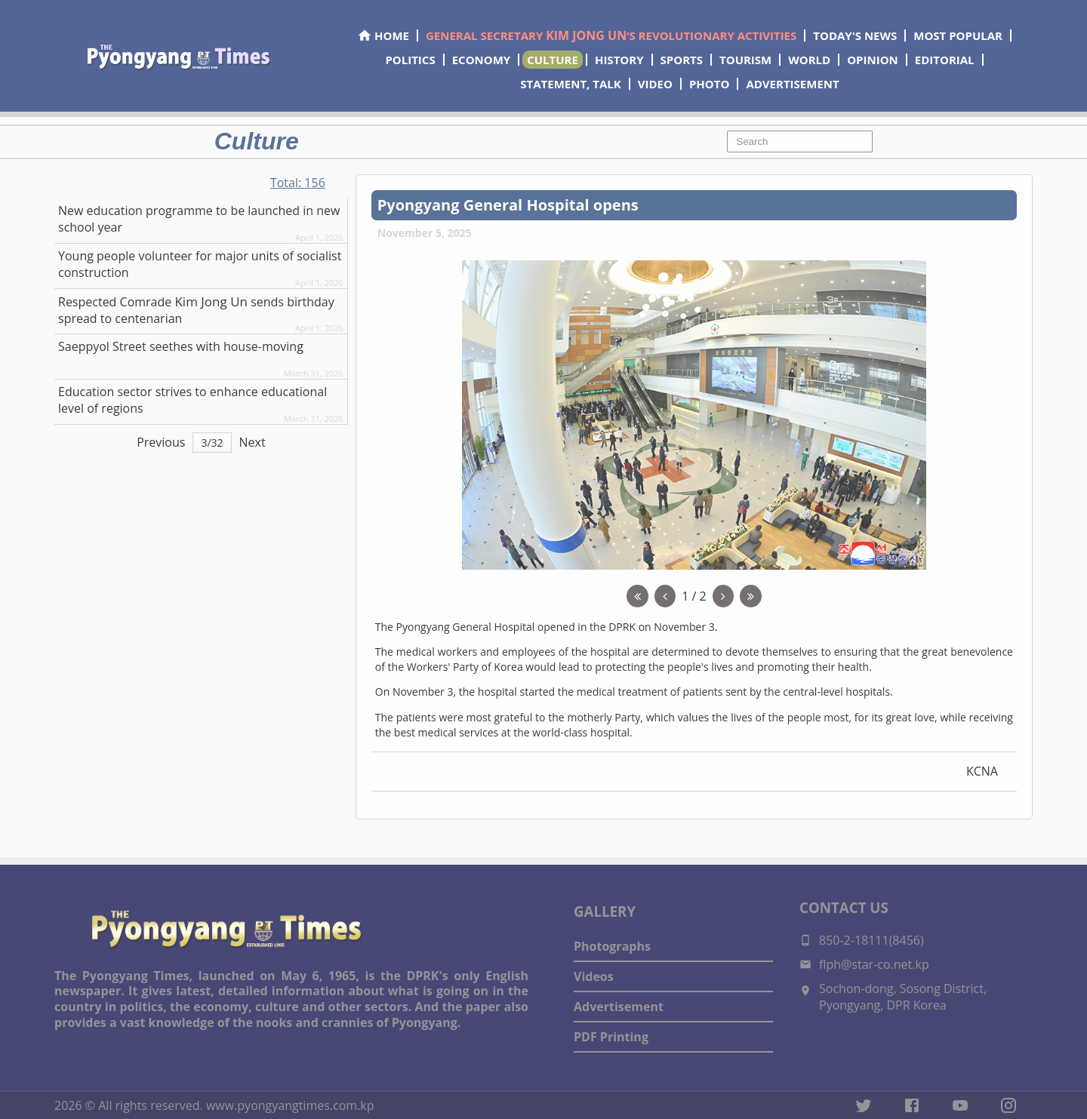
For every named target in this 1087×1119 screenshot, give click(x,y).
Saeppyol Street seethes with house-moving (180, 346)
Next (252, 442)
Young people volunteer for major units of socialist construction (199, 264)
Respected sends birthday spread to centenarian (196, 310)
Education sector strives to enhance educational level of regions (192, 400)
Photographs (612, 946)
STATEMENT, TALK (570, 83)
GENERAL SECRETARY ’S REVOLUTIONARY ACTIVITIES (611, 35)
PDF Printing (611, 1036)
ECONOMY (481, 59)
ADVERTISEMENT (792, 83)
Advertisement (619, 1006)
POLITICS (410, 59)
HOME (383, 35)
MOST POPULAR (957, 35)
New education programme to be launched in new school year (199, 218)
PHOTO (709, 83)
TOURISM (745, 59)
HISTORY (619, 59)
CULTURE (552, 59)
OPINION (872, 59)
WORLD (809, 59)
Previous (161, 442)
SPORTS (682, 59)
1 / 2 (694, 596)
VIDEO (655, 83)
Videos (594, 976)
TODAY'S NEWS (855, 35)
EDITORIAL (945, 59)
